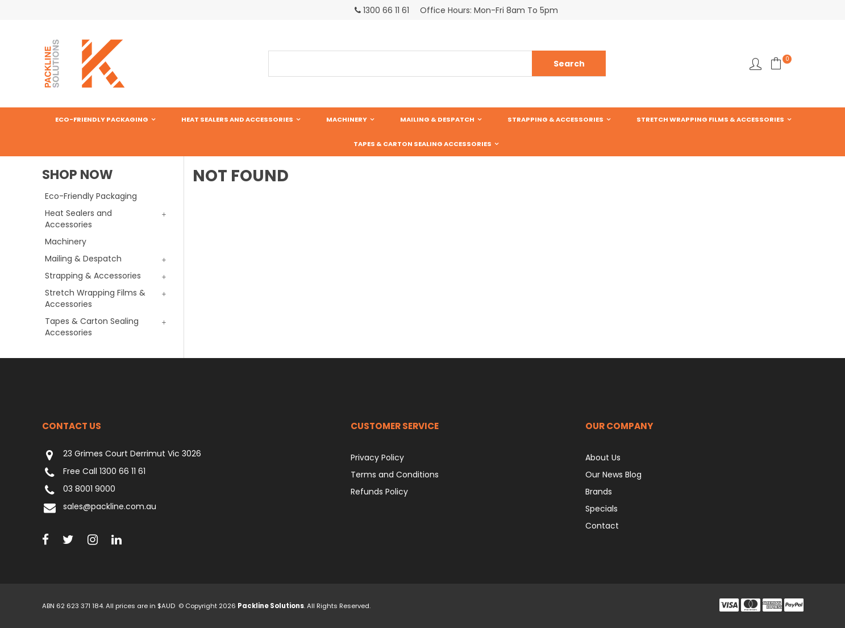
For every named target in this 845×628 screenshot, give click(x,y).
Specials (601, 508)
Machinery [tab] (65, 241)
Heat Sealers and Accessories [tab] (78, 218)
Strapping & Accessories (555, 119)
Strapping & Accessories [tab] (93, 275)
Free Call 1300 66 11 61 (93, 473)
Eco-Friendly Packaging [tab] (91, 196)
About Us (603, 457)
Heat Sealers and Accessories (237, 119)
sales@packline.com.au (99, 508)
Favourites (755, 64)
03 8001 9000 (78, 490)
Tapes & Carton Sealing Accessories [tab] (92, 326)
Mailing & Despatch (437, 119)
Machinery (346, 119)
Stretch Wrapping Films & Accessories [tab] (95, 298)
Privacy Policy (377, 457)
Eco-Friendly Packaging (101, 119)
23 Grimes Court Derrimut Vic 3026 (121, 455)
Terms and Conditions (395, 474)
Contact (602, 525)
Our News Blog (613, 474)
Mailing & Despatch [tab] (83, 258)
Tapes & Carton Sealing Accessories (422, 143)
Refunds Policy (379, 491)
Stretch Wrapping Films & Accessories (710, 119)
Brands (598, 491)
